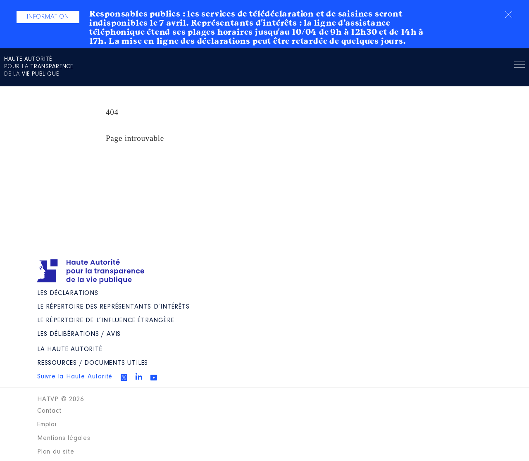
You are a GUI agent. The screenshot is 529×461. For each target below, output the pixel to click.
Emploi (47, 424)
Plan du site (55, 452)
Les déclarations (67, 293)
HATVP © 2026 (60, 399)
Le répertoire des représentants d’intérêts (113, 307)
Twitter (124, 377)
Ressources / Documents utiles (92, 363)
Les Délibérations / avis (79, 334)
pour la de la (38, 67)
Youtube (153, 377)
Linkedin (139, 376)
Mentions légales (64, 438)
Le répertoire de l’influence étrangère (105, 320)
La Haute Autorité (69, 349)
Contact (49, 411)
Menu (519, 66)
